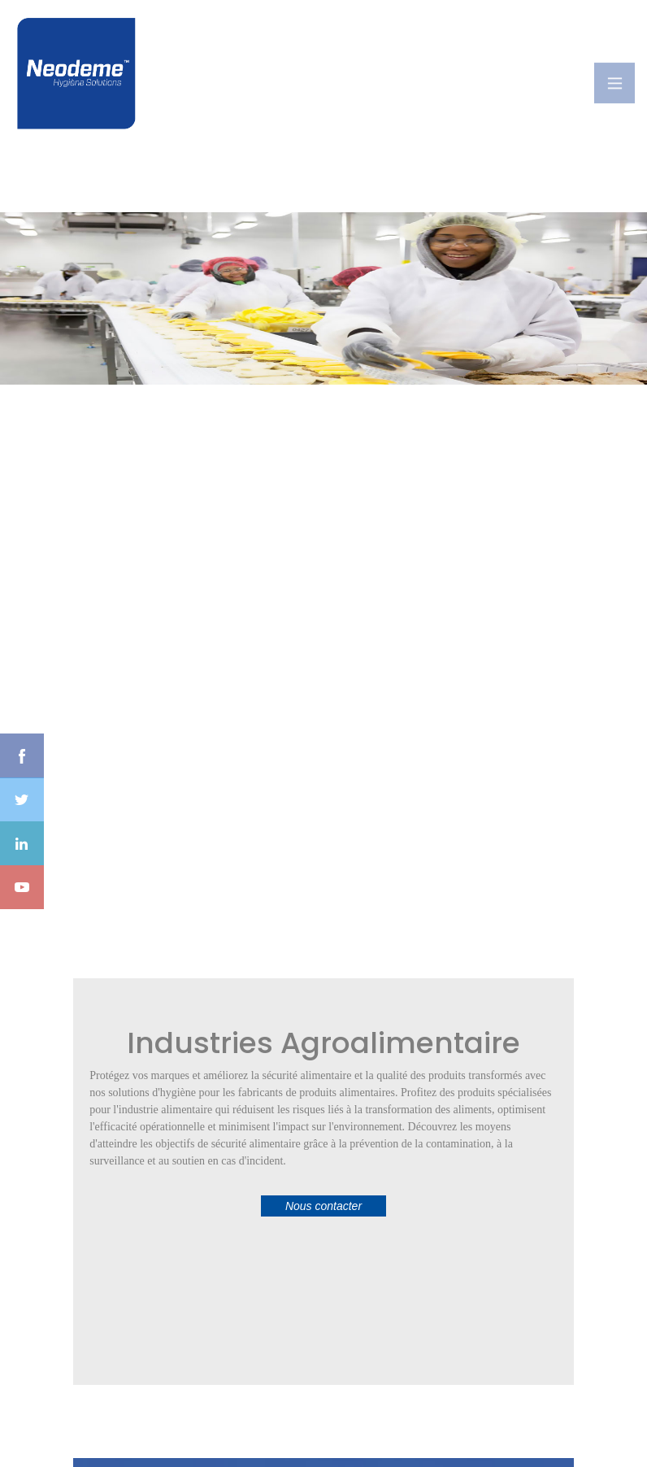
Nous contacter (323, 1205)
